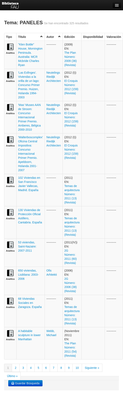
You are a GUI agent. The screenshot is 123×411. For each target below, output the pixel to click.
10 (77, 367)
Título (30, 36)
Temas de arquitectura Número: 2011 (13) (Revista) (72, 194)
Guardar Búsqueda (25, 383)
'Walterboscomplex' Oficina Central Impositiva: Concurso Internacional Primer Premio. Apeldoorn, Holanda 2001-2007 (30, 154)
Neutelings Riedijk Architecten (53, 76)
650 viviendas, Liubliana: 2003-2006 (28, 274)
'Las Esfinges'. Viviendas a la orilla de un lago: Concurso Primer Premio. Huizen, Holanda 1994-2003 (29, 85)
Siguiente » (92, 367)
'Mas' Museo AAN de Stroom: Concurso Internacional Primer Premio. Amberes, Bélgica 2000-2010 (29, 117)
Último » (12, 376)
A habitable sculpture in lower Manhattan (29, 335)
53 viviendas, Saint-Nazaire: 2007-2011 (27, 246)
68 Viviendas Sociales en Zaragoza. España (30, 303)
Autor (53, 36)
